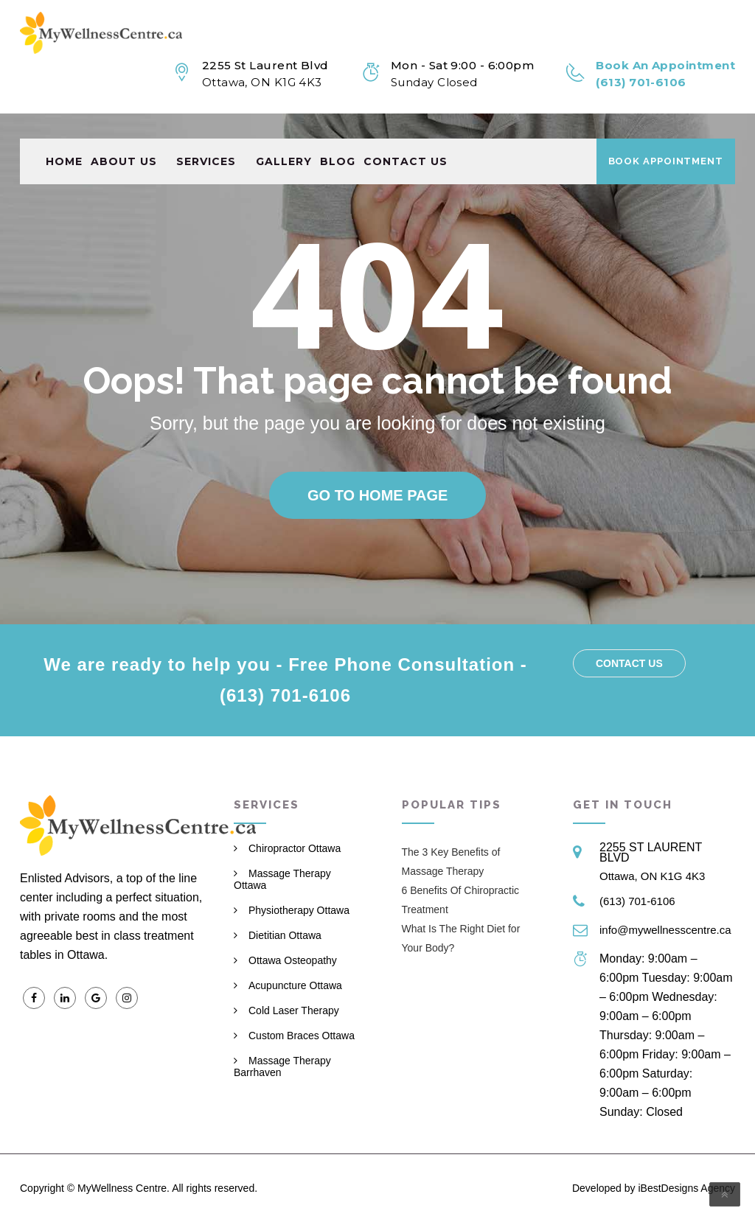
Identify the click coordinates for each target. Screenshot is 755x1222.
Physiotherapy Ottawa (298, 910)
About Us (124, 136)
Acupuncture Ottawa (295, 985)
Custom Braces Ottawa (301, 1035)
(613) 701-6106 (637, 901)
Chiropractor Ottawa (294, 848)
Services (206, 136)
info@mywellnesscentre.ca (665, 930)
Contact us (405, 136)
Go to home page (377, 495)
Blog (337, 136)
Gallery (284, 136)
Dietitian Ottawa (284, 935)
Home (64, 136)
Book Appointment (665, 136)
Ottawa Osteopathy (292, 960)
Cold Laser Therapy (293, 1010)
